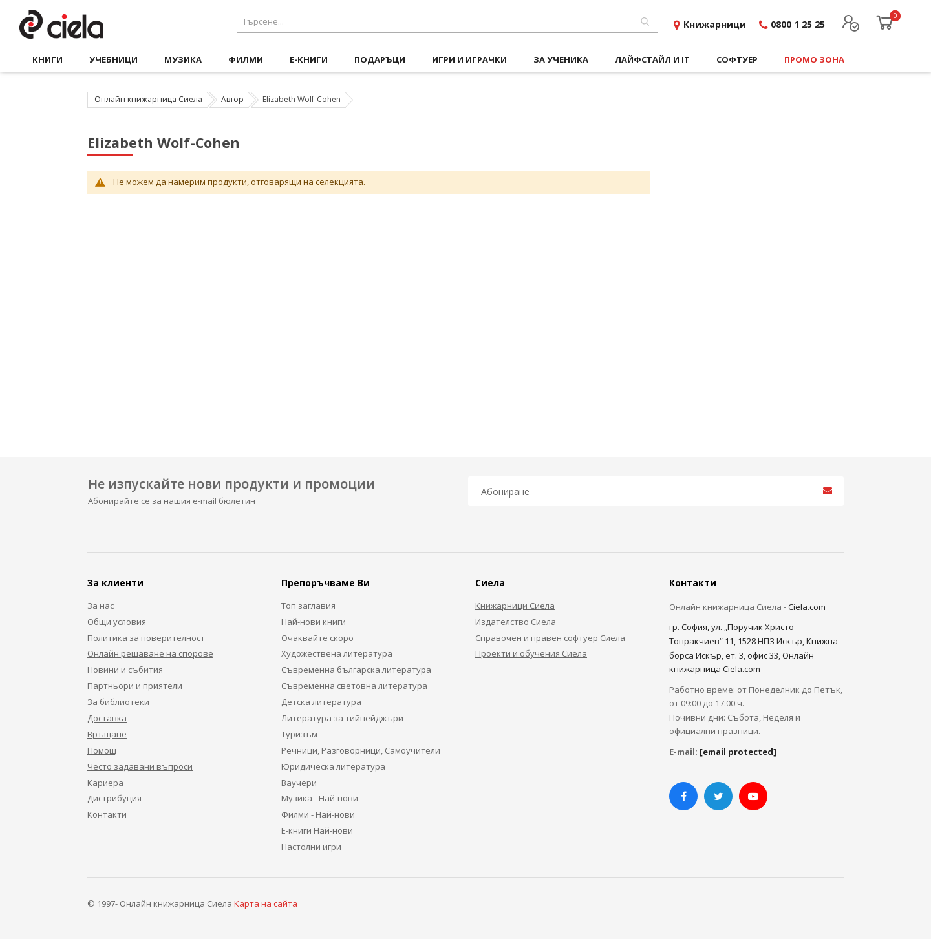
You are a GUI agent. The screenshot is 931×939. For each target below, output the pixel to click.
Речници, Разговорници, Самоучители (360, 750)
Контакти (107, 814)
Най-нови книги (313, 622)
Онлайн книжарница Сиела (148, 99)
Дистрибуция (114, 798)
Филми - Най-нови (318, 814)
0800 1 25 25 (798, 24)
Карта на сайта (265, 903)
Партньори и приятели (134, 685)
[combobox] (447, 21)
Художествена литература (336, 653)
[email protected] (738, 751)
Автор (232, 99)
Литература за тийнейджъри (342, 718)
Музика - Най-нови (319, 798)
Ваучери (299, 782)
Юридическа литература (333, 766)
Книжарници (714, 24)
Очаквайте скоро (317, 638)
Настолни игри (311, 846)
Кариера (105, 782)
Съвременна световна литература (354, 685)
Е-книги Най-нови (317, 830)
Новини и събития (125, 669)
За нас (100, 605)
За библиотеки (118, 702)
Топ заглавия (308, 605)
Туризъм (299, 734)
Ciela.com (807, 607)
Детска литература (321, 702)
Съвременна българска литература (356, 669)
